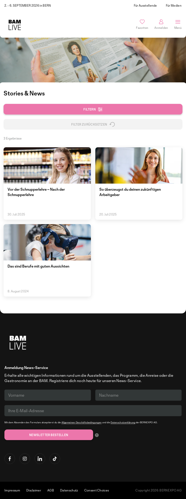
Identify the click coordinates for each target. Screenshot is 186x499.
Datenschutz (69, 490)
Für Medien (174, 5)
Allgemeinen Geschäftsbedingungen (81, 422)
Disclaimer (33, 490)
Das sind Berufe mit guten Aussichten (38, 266)
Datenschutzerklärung (123, 422)
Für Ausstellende (145, 5)
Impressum (12, 490)
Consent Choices (96, 490)
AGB (50, 490)
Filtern (92, 109)
